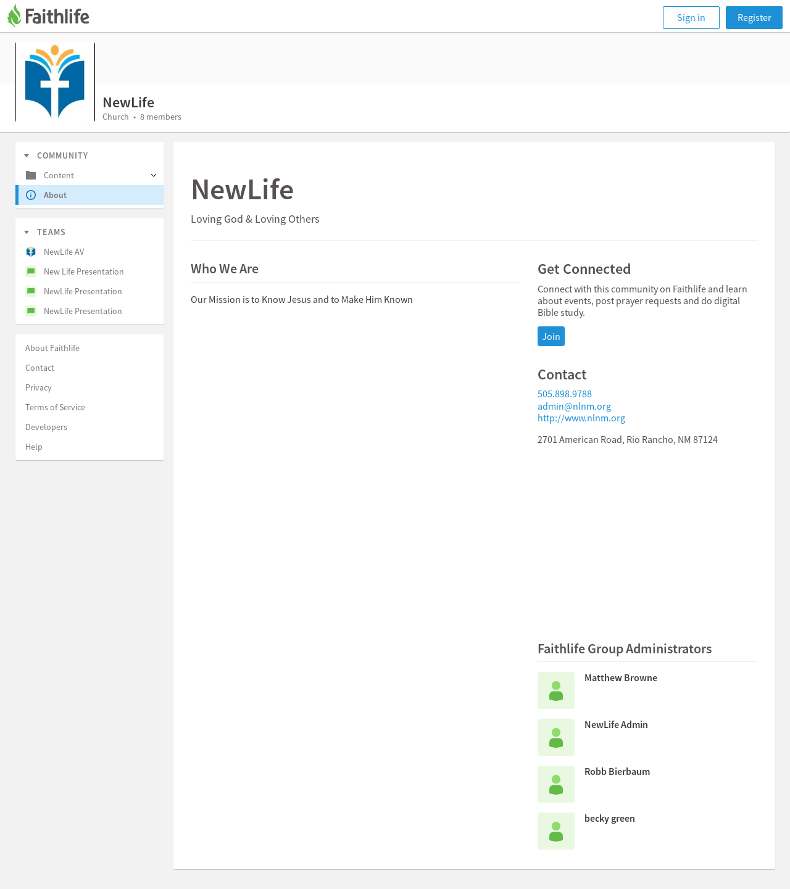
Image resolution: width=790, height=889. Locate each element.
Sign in (691, 17)
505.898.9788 (565, 393)
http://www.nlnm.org (581, 417)
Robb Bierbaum (617, 771)
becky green (609, 818)
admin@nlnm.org (574, 406)
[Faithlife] (55, 17)
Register (754, 17)
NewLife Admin (616, 724)
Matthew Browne (620, 677)
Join (551, 336)
